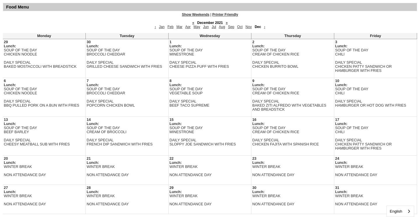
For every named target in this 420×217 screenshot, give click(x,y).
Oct (240, 27)
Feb (170, 27)
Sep (231, 27)
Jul (214, 27)
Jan (161, 27)
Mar (179, 27)
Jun (206, 27)
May (197, 27)
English (396, 211)
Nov (249, 27)
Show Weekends (195, 15)
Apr (188, 27)
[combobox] (400, 211)
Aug (222, 27)
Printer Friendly (225, 15)
